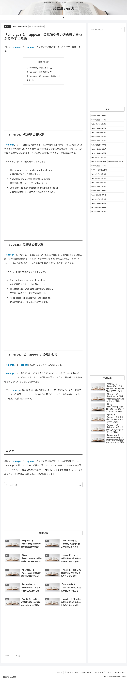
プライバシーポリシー (116, 672)
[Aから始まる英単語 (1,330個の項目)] (107, 128)
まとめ (31, 80)
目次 (40, 61)
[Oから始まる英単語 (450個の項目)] (107, 178)
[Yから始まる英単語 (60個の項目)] (107, 207)
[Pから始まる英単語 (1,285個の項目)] (107, 132)
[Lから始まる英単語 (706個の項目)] (115, 161)
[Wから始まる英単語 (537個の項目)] (107, 170)
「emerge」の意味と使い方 (40, 67)
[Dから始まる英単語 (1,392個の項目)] (107, 124)
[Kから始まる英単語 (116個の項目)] (107, 203)
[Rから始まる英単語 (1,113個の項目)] (107, 136)
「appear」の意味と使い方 (39, 71)
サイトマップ (99, 672)
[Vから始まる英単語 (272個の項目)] (107, 191)
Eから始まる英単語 (36, 26)
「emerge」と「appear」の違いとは (44, 76)
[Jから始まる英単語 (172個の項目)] (107, 195)
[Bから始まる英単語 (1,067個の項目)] (107, 140)
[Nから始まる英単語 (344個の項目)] (107, 186)
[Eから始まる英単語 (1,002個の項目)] (107, 145)
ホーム (59, 672)
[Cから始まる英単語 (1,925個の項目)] (107, 120)
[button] (80, 484)
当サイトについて (72, 672)
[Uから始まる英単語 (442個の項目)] (107, 182)
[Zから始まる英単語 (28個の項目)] (107, 211)
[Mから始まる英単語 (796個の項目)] (107, 157)
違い (7, 26)
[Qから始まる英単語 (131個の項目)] (107, 199)
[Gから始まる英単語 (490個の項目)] (107, 174)
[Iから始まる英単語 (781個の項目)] (98, 161)
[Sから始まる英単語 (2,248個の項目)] (107, 116)
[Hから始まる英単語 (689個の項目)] (107, 166)
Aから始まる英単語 (20, 26)
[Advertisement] (43, 105)
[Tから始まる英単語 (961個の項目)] (107, 153)
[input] (43, 484)
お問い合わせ (86, 672)
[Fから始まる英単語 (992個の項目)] (107, 149)
